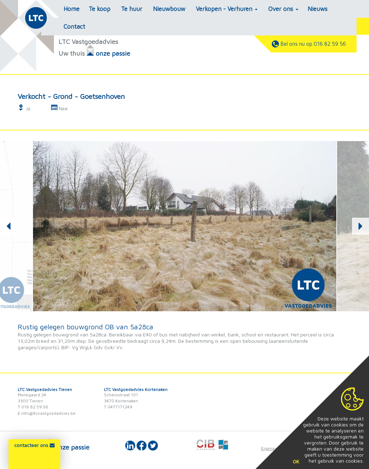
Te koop (99, 8)
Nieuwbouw (169, 8)
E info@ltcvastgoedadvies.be (47, 413)
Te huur (131, 8)
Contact (74, 26)
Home (71, 8)
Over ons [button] (283, 8)
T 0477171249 (118, 406)
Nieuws (317, 8)
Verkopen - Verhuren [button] (227, 8)
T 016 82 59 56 (33, 406)
